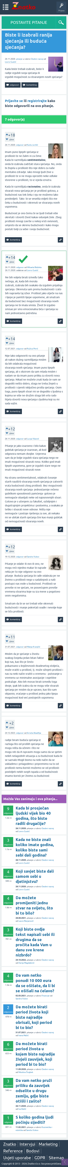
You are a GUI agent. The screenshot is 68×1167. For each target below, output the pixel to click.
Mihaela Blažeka (34, 267)
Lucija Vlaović (33, 439)
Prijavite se (14, 101)
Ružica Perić (32, 349)
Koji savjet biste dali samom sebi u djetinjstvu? (35, 876)
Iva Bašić (22, 1109)
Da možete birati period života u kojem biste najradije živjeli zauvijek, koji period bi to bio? (35, 1054)
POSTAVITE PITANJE (29, 22)
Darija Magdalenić (26, 963)
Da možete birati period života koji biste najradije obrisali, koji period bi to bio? (34, 1017)
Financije (46, 996)
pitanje (19, 59)
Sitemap (56, 1157)
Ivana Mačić (23, 1035)
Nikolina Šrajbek (25, 1072)
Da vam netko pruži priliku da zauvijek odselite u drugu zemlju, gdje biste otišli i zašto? (34, 1091)
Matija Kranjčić (33, 647)
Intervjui (27, 1144)
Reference (13, 1151)
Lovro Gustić (10, 62)
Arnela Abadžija (34, 733)
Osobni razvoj (37, 59)
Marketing (48, 1144)
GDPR (39, 1157)
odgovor (20, 145)
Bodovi (32, 1151)
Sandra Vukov (33, 557)
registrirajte (37, 101)
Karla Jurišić (32, 145)
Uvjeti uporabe (17, 1157)
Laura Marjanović (26, 921)
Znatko (9, 1144)
